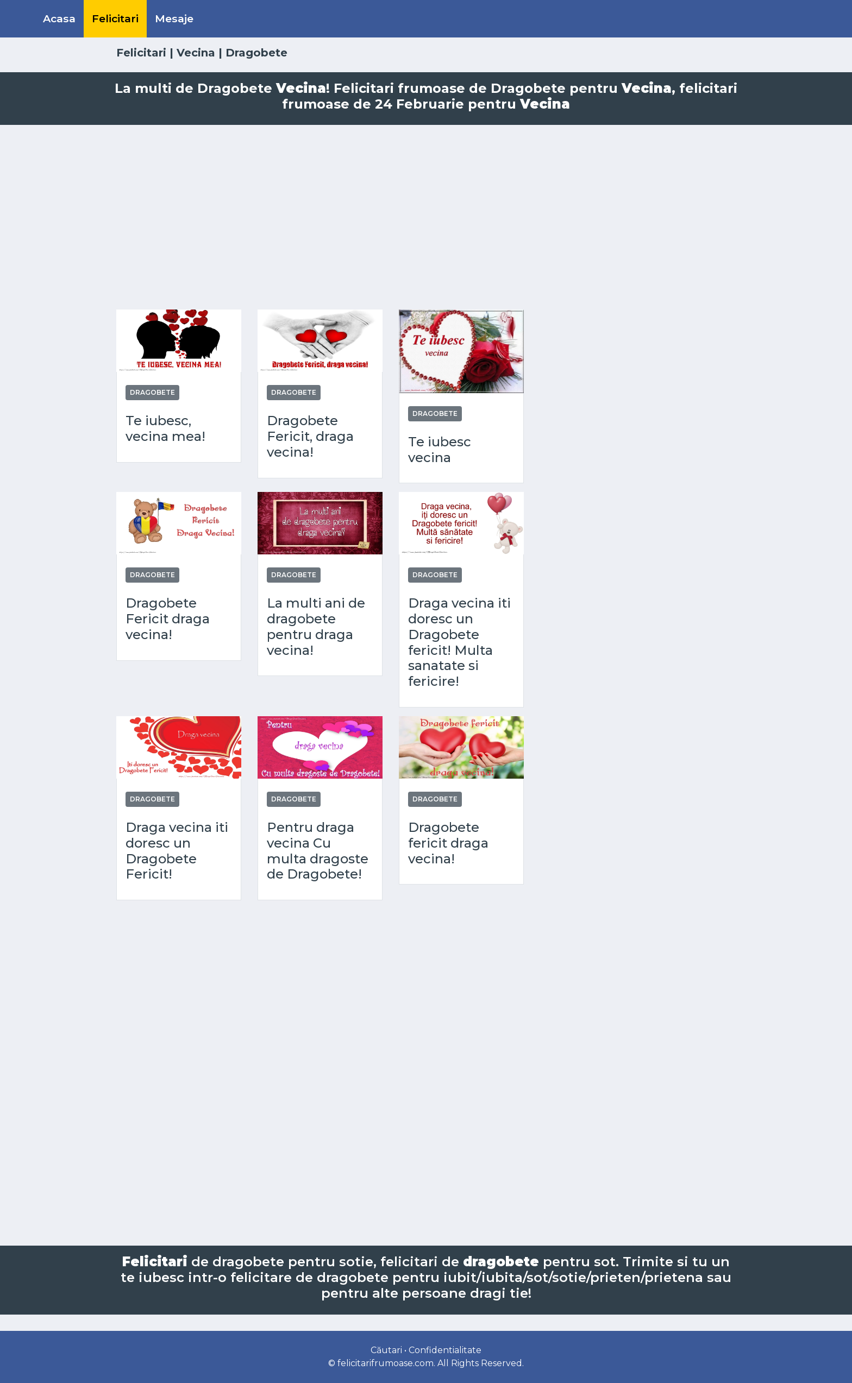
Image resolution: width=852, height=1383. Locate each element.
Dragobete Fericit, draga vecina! (310, 436)
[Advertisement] (426, 217)
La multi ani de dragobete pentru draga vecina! (316, 627)
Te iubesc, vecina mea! (165, 428)
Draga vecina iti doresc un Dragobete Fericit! (177, 851)
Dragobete (152, 392)
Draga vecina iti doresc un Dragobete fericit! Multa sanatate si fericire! (459, 642)
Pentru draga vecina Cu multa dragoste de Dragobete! (317, 851)
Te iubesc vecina (439, 449)
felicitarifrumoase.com (385, 1363)
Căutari (386, 1350)
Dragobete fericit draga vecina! (448, 843)
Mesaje (174, 18)
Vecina (196, 52)
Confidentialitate (445, 1350)
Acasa (59, 18)
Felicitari (115, 18)
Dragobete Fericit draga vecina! (168, 619)
